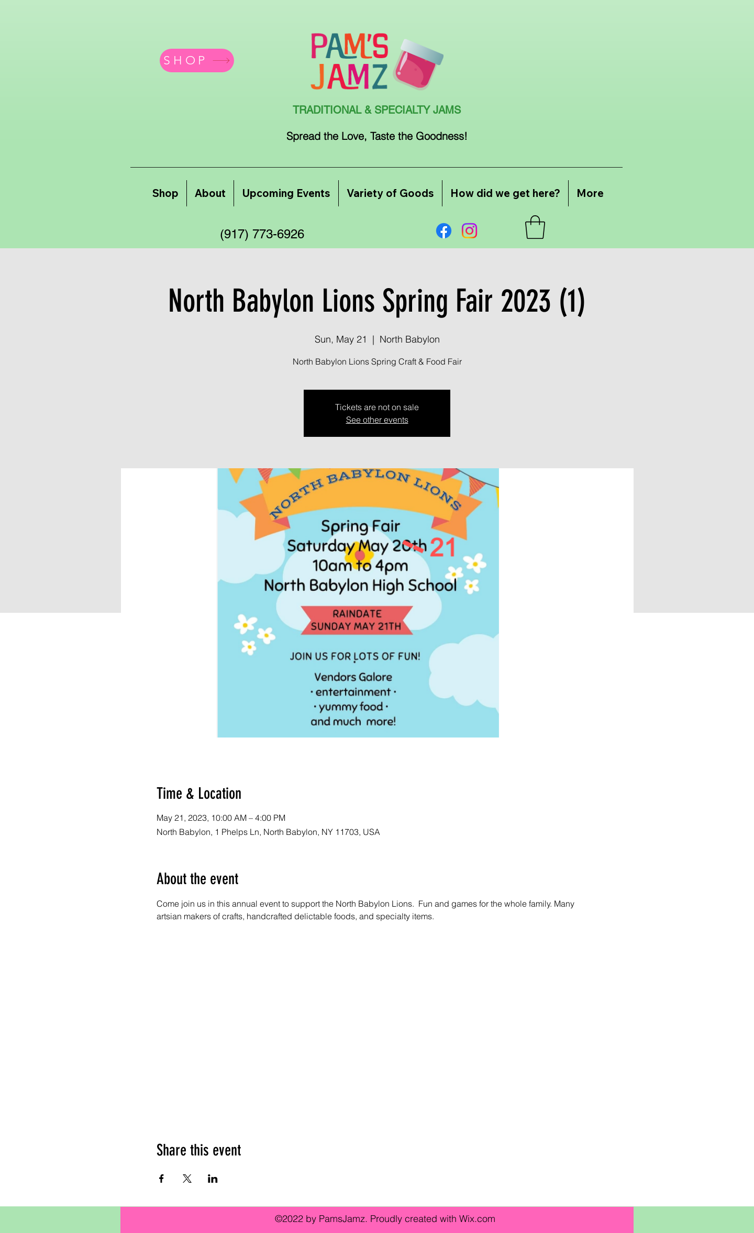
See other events (377, 419)
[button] (535, 227)
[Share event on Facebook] (162, 1178)
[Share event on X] (187, 1178)
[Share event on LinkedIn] (213, 1178)
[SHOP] (197, 60)
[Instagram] (469, 231)
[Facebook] (444, 231)
